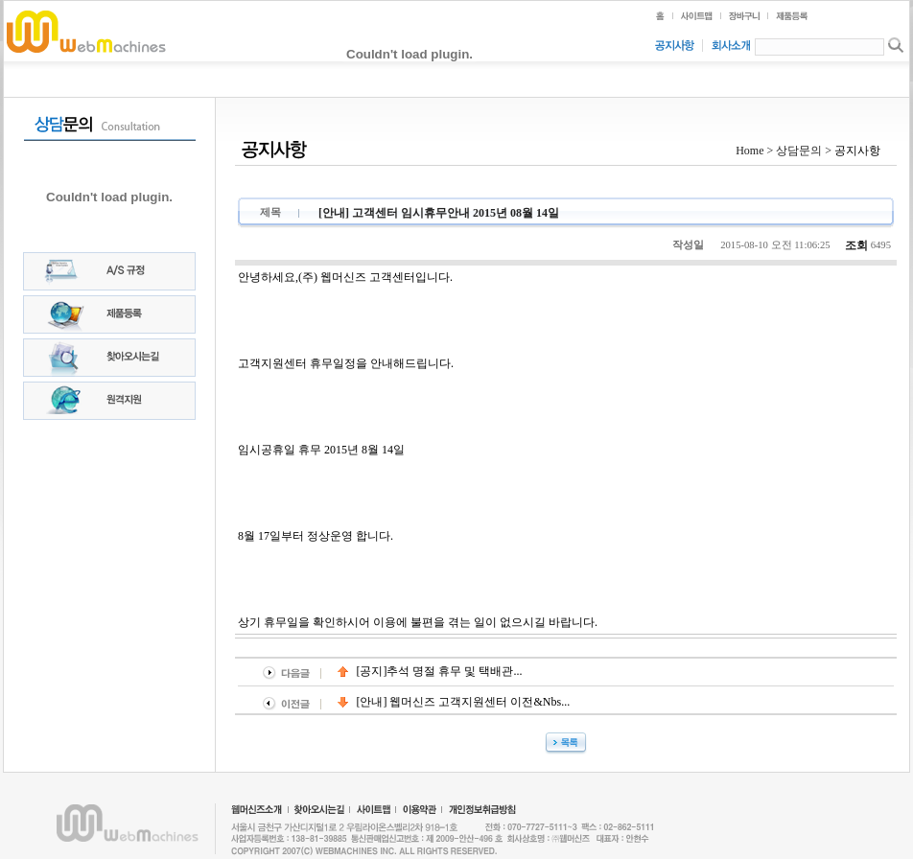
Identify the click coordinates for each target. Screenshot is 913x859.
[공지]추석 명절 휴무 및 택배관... (430, 671)
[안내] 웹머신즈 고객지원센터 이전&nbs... (454, 701)
